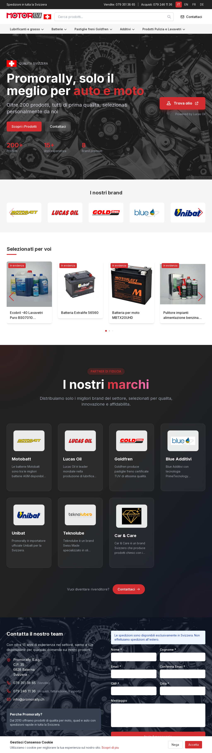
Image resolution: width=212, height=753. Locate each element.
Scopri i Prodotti (24, 126)
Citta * (164, 683)
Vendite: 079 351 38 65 (119, 4)
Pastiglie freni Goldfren (94, 29)
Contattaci (58, 126)
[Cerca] (169, 17)
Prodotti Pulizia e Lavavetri (164, 29)
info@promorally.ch (28, 699)
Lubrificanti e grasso (27, 29)
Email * (116, 666)
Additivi (127, 29)
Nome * (116, 649)
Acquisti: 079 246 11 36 (156, 4)
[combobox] (114, 16)
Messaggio (119, 700)
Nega (175, 744)
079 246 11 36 (24, 691)
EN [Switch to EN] (186, 4)
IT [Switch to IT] (178, 4)
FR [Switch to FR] (194, 4)
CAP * (115, 683)
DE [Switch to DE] (202, 4)
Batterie (59, 29)
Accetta (193, 744)
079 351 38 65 (24, 683)
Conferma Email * (172, 666)
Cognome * (168, 649)
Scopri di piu (110, 747)
